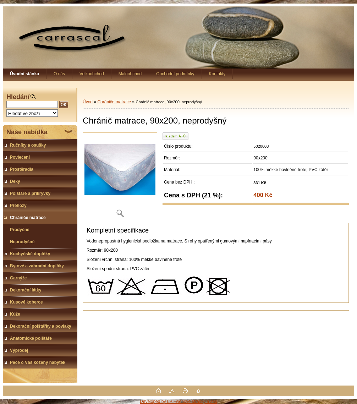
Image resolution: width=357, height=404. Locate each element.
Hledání (17, 96)
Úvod (88, 101)
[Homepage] (24, 74)
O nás (59, 73)
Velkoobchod (91, 73)
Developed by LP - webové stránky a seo (178, 401)
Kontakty (217, 73)
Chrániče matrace (114, 101)
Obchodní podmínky (175, 73)
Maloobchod (130, 73)
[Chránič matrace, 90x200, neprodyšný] (120, 177)
